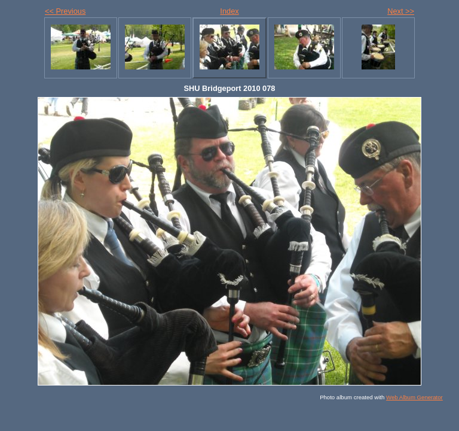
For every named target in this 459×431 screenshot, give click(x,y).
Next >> (400, 11)
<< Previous (65, 11)
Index (229, 11)
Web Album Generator (414, 397)
